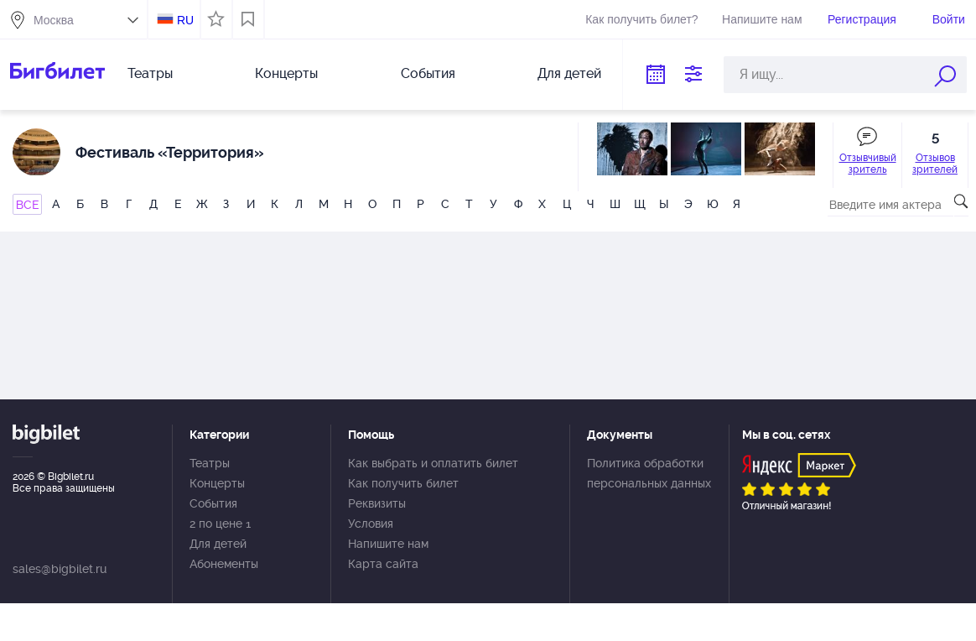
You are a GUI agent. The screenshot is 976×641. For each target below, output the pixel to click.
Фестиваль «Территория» (169, 152)
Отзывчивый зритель (867, 163)
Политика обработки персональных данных (649, 473)
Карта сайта (383, 564)
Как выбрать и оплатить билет (433, 463)
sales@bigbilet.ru (59, 569)
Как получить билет (403, 483)
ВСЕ (27, 204)
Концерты (286, 73)
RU (185, 20)
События (428, 73)
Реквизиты (377, 503)
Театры (150, 73)
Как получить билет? (641, 19)
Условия (370, 523)
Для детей (569, 73)
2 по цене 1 (220, 523)
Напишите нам (762, 19)
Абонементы (223, 564)
